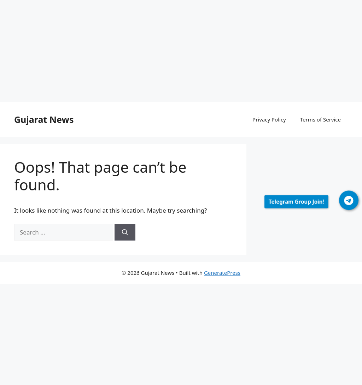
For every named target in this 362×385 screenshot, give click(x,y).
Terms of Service (320, 119)
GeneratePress (222, 272)
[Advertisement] (181, 52)
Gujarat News (44, 119)
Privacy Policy (269, 119)
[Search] (125, 232)
